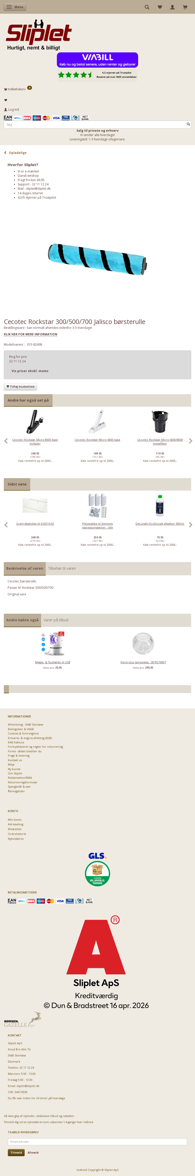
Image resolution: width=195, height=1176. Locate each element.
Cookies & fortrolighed (23, 733)
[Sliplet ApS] (39, 33)
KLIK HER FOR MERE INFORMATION (30, 334)
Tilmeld (16, 1152)
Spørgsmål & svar (19, 786)
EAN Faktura (16, 742)
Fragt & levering (18, 755)
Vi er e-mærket (28, 171)
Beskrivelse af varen (24, 568)
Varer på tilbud (56, 620)
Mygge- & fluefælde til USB (52, 662)
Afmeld (33, 1152)
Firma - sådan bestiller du (25, 751)
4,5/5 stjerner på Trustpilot (37, 197)
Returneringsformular (23, 782)
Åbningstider (16, 791)
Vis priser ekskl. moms (30, 371)
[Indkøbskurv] (97, 89)
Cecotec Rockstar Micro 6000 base (97, 440)
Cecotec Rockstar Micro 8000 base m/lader (35, 441)
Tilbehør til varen (62, 568)
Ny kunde (14, 769)
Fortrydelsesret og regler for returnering (35, 746)
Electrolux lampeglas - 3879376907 (143, 662)
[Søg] (188, 124)
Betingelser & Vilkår (21, 729)
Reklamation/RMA (20, 778)
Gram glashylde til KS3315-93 (35, 523)
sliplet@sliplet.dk (38, 188)
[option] (35, 443)
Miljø (11, 764)
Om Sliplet (15, 773)
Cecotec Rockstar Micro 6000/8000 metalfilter (160, 441)
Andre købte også (22, 620)
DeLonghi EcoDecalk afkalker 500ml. (160, 523)
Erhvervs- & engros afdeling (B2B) (30, 738)
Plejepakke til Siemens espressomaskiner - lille (97, 525)
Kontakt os (15, 760)
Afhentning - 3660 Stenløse (25, 724)
